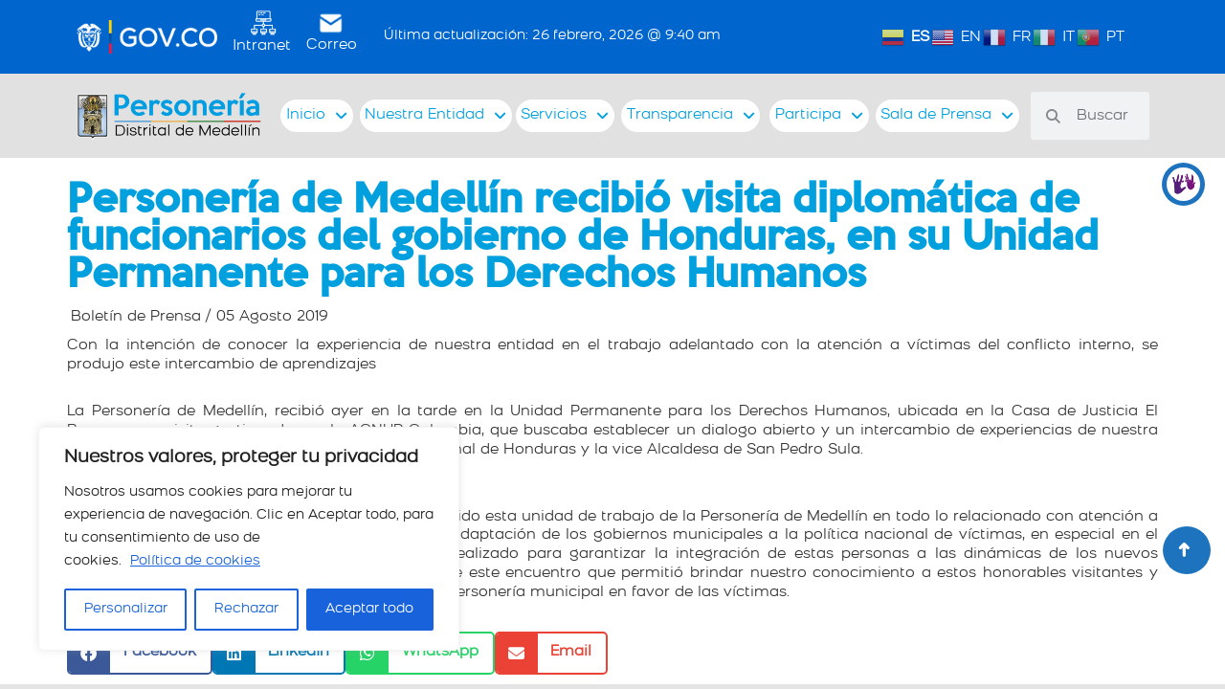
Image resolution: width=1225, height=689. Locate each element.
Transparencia (691, 116)
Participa (819, 116)
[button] (139, 653)
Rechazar (246, 609)
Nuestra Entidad (435, 116)
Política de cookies (195, 561)
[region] (248, 539)
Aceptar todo (369, 609)
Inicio (316, 116)
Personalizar (125, 609)
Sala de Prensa (946, 116)
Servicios (565, 116)
